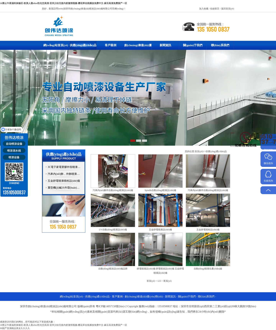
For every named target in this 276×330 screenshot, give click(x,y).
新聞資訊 (165, 45)
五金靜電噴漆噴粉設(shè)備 (64, 180)
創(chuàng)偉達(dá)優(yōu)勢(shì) (138, 47)
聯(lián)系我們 (220, 45)
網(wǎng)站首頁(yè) (55, 45)
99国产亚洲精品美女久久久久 (15, 328)
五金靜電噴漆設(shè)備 (160, 229)
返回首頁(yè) (227, 8)
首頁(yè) (199, 151)
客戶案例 (110, 45)
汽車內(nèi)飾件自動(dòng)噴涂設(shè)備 (208, 190)
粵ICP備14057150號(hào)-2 (111, 306)
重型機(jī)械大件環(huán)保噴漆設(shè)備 (66, 187)
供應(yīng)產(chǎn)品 (83, 45)
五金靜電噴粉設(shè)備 (207, 229)
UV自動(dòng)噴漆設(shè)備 (113, 229)
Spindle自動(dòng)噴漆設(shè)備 (160, 190)
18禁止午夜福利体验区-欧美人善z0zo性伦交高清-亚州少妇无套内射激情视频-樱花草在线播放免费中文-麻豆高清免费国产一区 (63, 3)
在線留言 (215, 8)
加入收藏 (204, 8)
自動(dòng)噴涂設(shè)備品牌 (112, 268)
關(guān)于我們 (193, 45)
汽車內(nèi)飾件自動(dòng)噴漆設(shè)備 (113, 190)
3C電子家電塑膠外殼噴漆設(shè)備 (66, 167)
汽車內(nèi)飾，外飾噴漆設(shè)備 (66, 173)
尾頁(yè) (167, 281)
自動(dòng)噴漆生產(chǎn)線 (208, 268)
